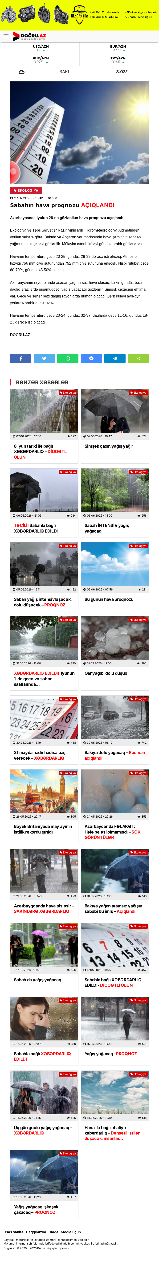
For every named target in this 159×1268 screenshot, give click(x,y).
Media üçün (71, 1232)
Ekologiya (26, 190)
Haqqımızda (36, 1232)
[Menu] (8, 36)
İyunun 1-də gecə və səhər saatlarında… (44, 679)
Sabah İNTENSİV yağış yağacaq (107, 528)
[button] (138, 358)
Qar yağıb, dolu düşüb (106, 673)
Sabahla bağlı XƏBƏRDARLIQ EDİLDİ (36, 528)
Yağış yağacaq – (111, 1053)
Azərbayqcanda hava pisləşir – (44, 908)
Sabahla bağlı (42, 1056)
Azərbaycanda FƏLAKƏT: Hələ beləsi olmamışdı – (113, 832)
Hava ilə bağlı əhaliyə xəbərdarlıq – (112, 1133)
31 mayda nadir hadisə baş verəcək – (40, 755)
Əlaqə (53, 1232)
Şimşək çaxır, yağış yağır (109, 446)
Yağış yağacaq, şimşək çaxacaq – (36, 1209)
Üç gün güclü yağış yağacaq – (43, 1130)
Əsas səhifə (14, 1232)
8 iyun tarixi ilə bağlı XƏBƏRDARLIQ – (41, 452)
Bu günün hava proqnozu (109, 599)
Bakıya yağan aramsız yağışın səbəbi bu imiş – (114, 908)
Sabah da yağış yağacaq (37, 979)
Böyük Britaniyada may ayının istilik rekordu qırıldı (43, 829)
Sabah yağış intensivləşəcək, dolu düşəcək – (43, 602)
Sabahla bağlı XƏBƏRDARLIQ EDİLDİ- (113, 982)
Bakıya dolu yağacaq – (115, 755)
